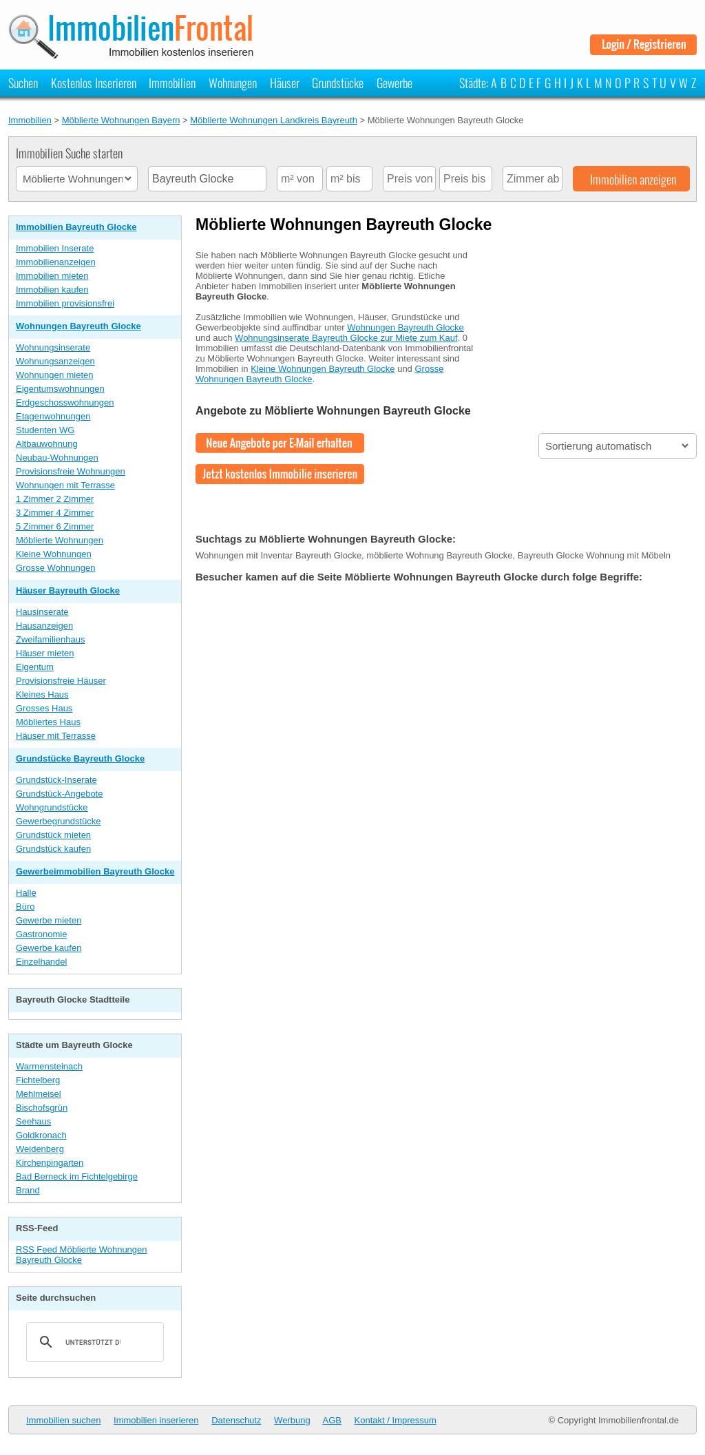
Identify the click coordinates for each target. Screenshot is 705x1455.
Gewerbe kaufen (48, 948)
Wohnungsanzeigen (55, 361)
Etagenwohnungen (53, 416)
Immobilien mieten (52, 276)
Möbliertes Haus (48, 722)
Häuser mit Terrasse (56, 736)
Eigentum (35, 667)
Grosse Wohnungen (55, 568)
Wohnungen (233, 83)
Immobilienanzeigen (56, 262)
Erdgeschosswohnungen (65, 402)
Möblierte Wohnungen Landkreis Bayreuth (273, 120)
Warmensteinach (49, 1066)
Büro (25, 906)
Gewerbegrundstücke (58, 821)
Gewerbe (394, 83)
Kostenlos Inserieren (93, 83)
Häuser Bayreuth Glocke (68, 590)
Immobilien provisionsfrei (65, 303)
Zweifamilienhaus (50, 639)
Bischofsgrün (41, 1107)
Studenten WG (45, 430)
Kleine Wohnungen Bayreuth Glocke (322, 369)
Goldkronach (41, 1135)
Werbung (292, 1420)
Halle (26, 893)
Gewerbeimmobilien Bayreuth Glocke (95, 871)
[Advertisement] (593, 326)
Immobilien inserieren (156, 1420)
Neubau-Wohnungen (57, 457)
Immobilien (172, 83)
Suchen (23, 83)
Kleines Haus (42, 694)
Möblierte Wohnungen (59, 540)
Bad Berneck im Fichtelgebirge (77, 1176)
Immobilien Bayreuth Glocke (76, 227)
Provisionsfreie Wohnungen (70, 471)
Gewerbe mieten (48, 920)
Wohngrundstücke (52, 807)
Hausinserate (42, 612)
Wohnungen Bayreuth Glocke (78, 326)
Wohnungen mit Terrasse (65, 485)
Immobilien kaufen (52, 289)
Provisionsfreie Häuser (61, 681)
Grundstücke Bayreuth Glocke (80, 758)
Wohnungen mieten (55, 375)
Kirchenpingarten (49, 1163)
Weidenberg (40, 1149)
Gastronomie (41, 934)
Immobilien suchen (63, 1420)
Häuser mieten (45, 653)
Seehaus (33, 1121)
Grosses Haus (44, 708)
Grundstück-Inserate (56, 780)
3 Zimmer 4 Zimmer (55, 512)
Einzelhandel (41, 961)
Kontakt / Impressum (395, 1420)
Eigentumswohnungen (60, 389)
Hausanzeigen (44, 625)
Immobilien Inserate (55, 248)
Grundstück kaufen (53, 849)
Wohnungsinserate (53, 347)
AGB (332, 1420)
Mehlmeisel (38, 1094)
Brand (28, 1190)
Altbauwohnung (47, 444)
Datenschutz (236, 1420)
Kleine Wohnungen (54, 554)
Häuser (284, 83)
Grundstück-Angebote (59, 793)
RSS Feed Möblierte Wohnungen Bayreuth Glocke (81, 1254)
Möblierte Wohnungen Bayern (121, 120)
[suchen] (92, 1342)
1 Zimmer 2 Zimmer (55, 499)
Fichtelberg (38, 1080)
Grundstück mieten (53, 835)
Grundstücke (338, 83)
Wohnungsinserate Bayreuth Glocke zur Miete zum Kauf (346, 338)
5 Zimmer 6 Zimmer (55, 526)
